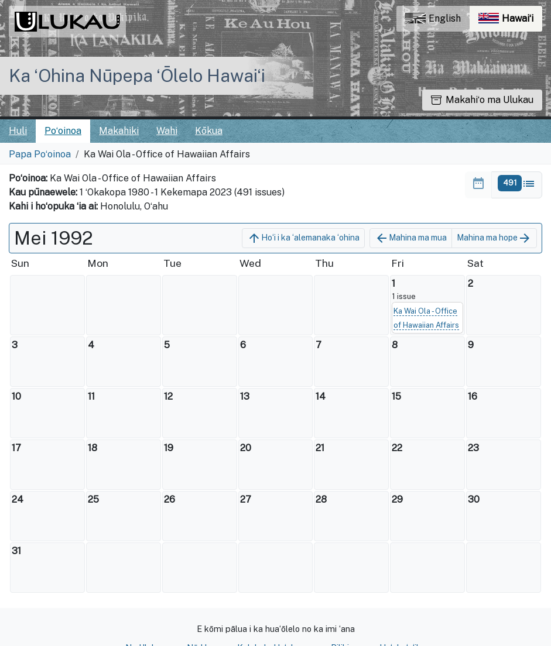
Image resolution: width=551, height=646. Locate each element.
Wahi (166, 130)
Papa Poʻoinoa (40, 154)
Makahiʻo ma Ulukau (482, 99)
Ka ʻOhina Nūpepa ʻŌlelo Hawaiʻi (137, 75)
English (433, 18)
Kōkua (209, 130)
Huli (18, 130)
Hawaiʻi (510, 21)
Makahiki (119, 130)
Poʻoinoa (63, 130)
